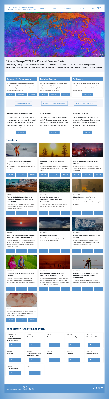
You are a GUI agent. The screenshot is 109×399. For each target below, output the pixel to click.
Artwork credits (98, 55)
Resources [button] (68, 8)
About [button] (42, 8)
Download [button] (83, 8)
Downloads (21, 94)
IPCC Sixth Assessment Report (22, 8)
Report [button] (54, 8)
